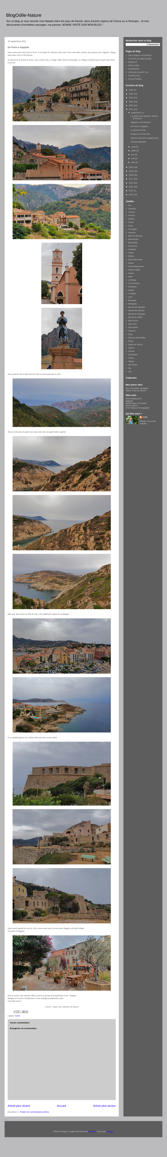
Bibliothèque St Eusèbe (136, 403)
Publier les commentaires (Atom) (34, 1112)
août (133, 147)
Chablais (132, 249)
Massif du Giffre (135, 317)
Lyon (130, 297)
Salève (131, 348)
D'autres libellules (138, 142)
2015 (131, 187)
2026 (131, 90)
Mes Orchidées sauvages (137, 388)
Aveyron (131, 232)
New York (132, 324)
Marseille (132, 300)
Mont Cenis (133, 320)
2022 (131, 105)
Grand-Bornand (135, 259)
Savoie (131, 351)
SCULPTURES (135, 79)
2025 (131, 94)
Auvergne (132, 229)
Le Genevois (133, 283)
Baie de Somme (135, 236)
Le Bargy (132, 280)
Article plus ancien (104, 1105)
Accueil (61, 1105)
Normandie (133, 327)
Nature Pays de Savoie (136, 390)
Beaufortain (133, 239)
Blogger (110, 1131)
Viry (130, 371)
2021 (131, 109)
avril (133, 162)
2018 (131, 175)
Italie (130, 276)
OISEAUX (132, 62)
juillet (133, 150)
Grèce (131, 263)
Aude (130, 226)
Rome (131, 341)
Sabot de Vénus (135, 344)
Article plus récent (19, 1105)
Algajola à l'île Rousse (140, 122)
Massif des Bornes (136, 310)
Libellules (132, 287)
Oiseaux (132, 331)
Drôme (131, 256)
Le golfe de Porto (138, 130)
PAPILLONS (133, 65)
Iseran (131, 273)
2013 (131, 190)
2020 (131, 167)
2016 (131, 183)
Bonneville (132, 242)
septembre (136, 113)
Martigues (132, 304)
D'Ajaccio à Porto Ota (140, 134)
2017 (131, 179)
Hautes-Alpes (134, 270)
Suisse (131, 358)
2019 (131, 171)
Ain (129, 205)
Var (129, 368)
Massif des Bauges (136, 307)
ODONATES (133, 69)
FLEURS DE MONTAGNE (139, 59)
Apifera (131, 219)
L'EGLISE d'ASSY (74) (138, 72)
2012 (131, 194)
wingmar (92, 1131)
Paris (130, 334)
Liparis (131, 290)
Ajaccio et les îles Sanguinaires (144, 138)
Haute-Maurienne (136, 266)
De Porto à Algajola (139, 126)
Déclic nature (131, 405)
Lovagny (132, 293)
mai (133, 158)
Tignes (131, 361)
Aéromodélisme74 (134, 398)
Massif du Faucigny (136, 314)
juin (133, 154)
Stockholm (133, 354)
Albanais (132, 209)
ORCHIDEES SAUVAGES (139, 55)
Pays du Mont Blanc (137, 338)
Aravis (131, 222)
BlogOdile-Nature (23, 15)
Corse (17, 1016)
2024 (131, 97)
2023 (131, 101)
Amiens (131, 212)
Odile (145, 417)
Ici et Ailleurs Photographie (137, 408)
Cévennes (132, 246)
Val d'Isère (132, 365)
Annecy (131, 215)
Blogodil (129, 401)
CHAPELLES (134, 75)
